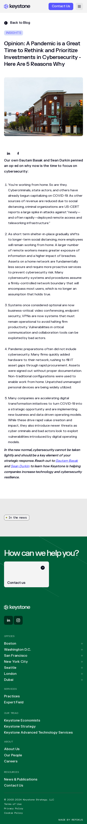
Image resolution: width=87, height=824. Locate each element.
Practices (12, 696)
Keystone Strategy (20, 727)
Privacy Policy (13, 808)
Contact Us (13, 786)
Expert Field (13, 702)
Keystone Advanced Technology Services (38, 733)
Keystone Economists (22, 721)
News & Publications (20, 779)
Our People (13, 755)
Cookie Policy (13, 813)
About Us (11, 749)
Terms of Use (13, 804)
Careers (10, 761)
